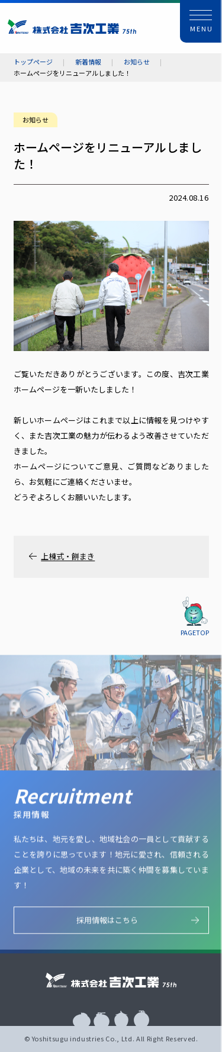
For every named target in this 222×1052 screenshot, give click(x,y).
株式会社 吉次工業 (72, 26)
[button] (201, 21)
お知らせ (137, 61)
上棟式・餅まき (68, 556)
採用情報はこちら (107, 922)
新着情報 (88, 61)
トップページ (33, 61)
